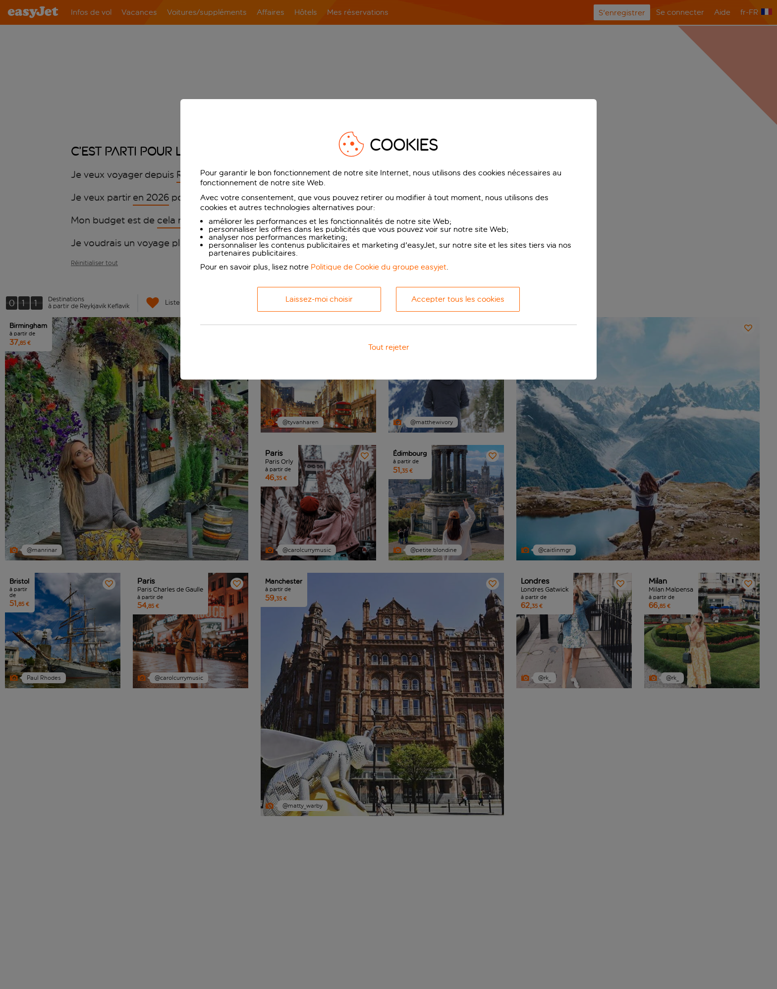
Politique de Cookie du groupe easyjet (378, 267)
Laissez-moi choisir (319, 299)
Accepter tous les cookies (457, 299)
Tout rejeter (388, 347)
